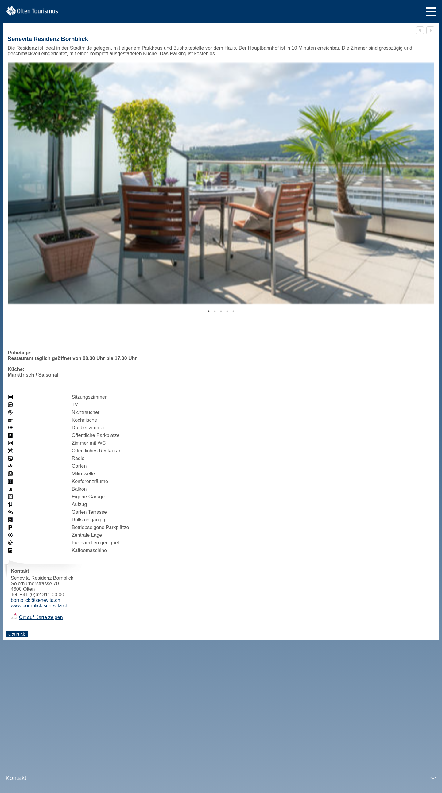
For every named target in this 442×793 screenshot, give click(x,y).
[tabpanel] (221, 183)
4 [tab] (227, 311)
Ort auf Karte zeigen (41, 617)
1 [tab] (209, 311)
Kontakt (16, 778)
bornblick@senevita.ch (35, 600)
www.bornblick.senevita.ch (39, 605)
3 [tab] (221, 311)
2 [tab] (215, 311)
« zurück (16, 634)
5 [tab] (233, 311)
